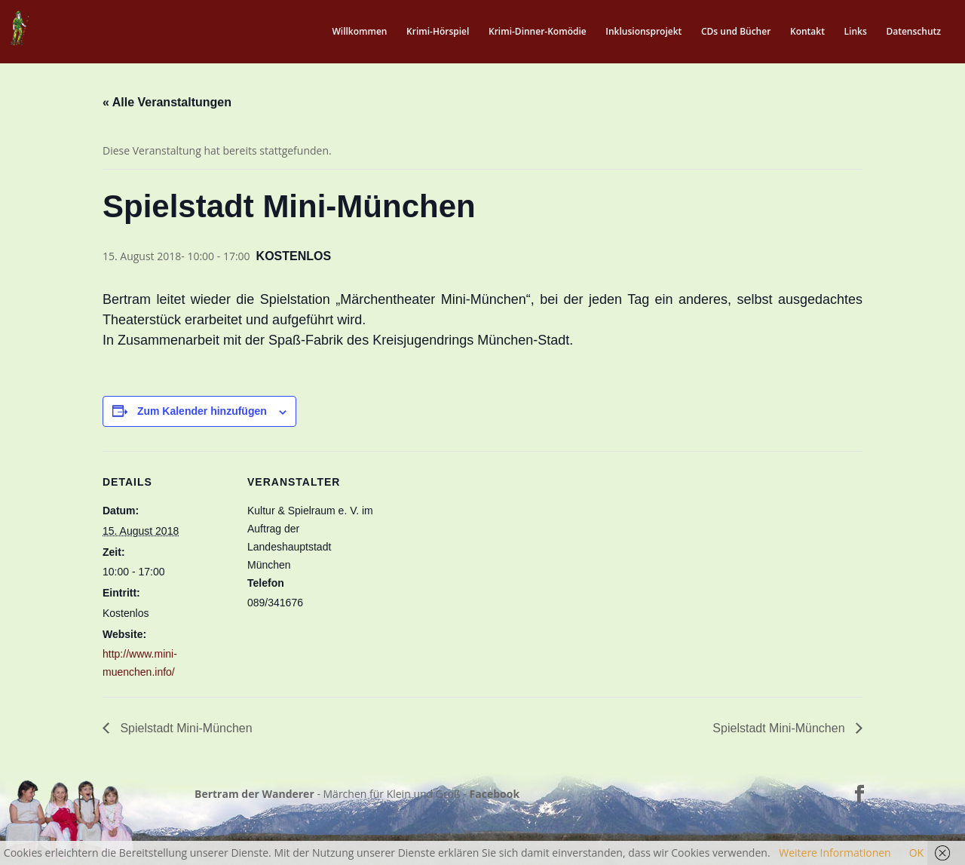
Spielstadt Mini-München (185, 728)
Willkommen (359, 32)
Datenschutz (913, 32)
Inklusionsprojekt (643, 32)
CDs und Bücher (735, 32)
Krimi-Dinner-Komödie (538, 32)
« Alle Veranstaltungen (167, 102)
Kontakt (807, 32)
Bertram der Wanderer (254, 794)
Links (855, 32)
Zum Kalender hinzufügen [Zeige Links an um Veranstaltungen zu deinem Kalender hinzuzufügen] (202, 411)
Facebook (495, 794)
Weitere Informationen (834, 852)
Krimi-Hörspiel (437, 32)
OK (916, 852)
